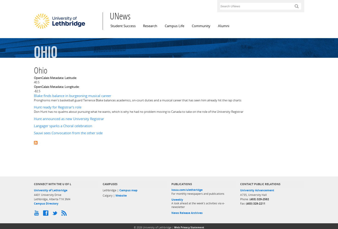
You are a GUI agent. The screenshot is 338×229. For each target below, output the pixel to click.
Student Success (123, 26)
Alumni (223, 26)
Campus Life (174, 26)
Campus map (128, 190)
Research (150, 26)
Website (121, 195)
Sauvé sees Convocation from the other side (68, 133)
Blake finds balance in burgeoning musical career (72, 95)
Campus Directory (46, 203)
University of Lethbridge (50, 190)
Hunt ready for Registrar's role (57, 107)
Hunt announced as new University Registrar (69, 118)
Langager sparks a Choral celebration (63, 126)
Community (201, 26)
